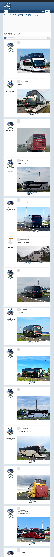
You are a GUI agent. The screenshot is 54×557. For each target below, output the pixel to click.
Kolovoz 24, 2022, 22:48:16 (25, 81)
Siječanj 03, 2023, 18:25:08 (25, 239)
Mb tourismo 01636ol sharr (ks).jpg (33, 231)
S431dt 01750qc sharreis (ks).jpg (33, 192)
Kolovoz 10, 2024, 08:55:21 (22, 510)
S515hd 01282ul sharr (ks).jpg (33, 341)
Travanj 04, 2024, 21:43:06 (24, 349)
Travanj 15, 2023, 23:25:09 (24, 270)
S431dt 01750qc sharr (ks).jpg (33, 113)
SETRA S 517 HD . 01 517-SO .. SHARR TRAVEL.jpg (33, 262)
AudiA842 (11, 238)
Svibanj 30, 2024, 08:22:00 (24, 428)
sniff (28, 15)
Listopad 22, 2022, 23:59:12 (25, 160)
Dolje (4, 37)
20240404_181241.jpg (33, 381)
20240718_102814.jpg (33, 542)
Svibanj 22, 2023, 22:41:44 (24, 309)
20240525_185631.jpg (33, 460)
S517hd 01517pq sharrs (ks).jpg (33, 152)
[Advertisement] (27, 24)
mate (26, 15)
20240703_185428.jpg (33, 500)
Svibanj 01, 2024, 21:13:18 (24, 389)
